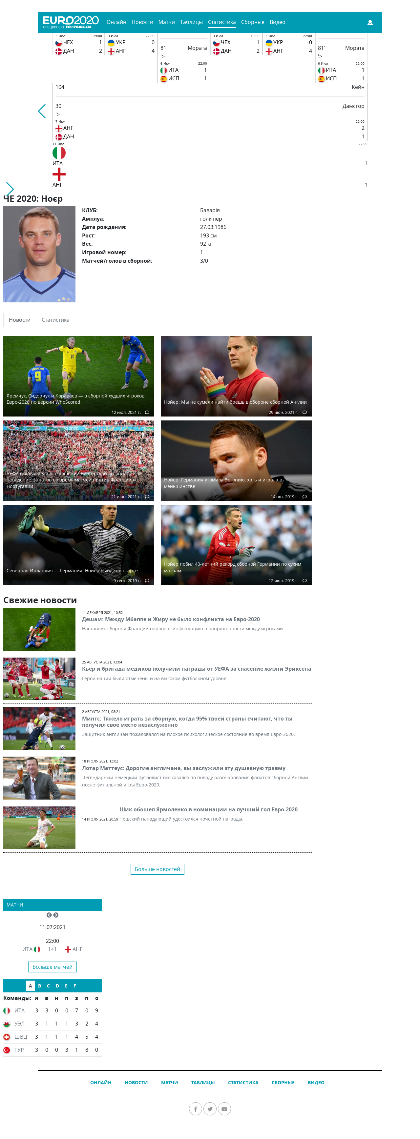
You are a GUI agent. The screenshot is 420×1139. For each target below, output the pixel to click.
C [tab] (48, 986)
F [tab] (75, 986)
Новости (142, 22)
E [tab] (66, 986)
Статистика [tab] (56, 319)
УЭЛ (19, 1023)
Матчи (166, 22)
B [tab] (39, 986)
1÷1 (52, 949)
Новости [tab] (20, 319)
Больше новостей (157, 869)
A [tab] (30, 986)
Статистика (222, 22)
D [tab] (57, 986)
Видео (277, 22)
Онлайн (116, 22)
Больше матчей (52, 966)
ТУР (19, 1049)
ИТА (27, 949)
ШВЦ (20, 1036)
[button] (42, 111)
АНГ (77, 949)
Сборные (252, 22)
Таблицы (191, 22)
